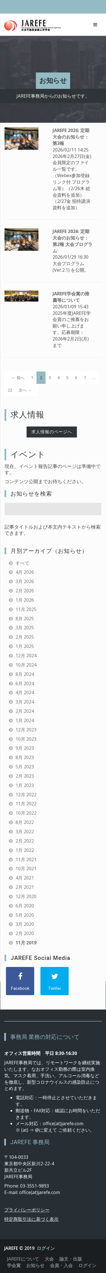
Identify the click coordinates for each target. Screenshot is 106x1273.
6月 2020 (25, 906)
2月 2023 (25, 776)
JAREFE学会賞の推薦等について (71, 297)
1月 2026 (25, 600)
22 (10, 390)
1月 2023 (25, 785)
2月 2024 (25, 711)
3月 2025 (25, 628)
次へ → (25, 390)
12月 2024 (26, 655)
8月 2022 (25, 822)
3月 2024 (25, 702)
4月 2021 (25, 878)
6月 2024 (25, 683)
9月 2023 (25, 748)
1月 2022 (25, 850)
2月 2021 (25, 887)
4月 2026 (25, 572)
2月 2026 (25, 591)
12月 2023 (26, 730)
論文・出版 (70, 1259)
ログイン (46, 1248)
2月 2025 (25, 637)
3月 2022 (25, 831)
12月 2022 (26, 794)
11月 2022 (26, 804)
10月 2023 (26, 739)
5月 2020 (25, 915)
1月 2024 (25, 720)
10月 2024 (26, 665)
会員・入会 (61, 1265)
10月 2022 (26, 813)
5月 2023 (25, 767)
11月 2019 (26, 943)
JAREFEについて (23, 1259)
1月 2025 (25, 646)
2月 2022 (25, 841)
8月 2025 (25, 618)
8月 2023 (25, 757)
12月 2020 (26, 896)
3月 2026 (25, 581)
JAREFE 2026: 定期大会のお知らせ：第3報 (71, 136)
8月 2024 (25, 674)
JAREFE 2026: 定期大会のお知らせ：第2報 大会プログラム (72, 241)
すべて (22, 563)
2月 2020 (25, 933)
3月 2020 (25, 924)
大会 (49, 1259)
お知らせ (35, 1265)
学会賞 (14, 1265)
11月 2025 (26, 609)
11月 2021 (26, 859)
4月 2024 (25, 692)
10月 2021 (26, 868)
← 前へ (18, 377)
